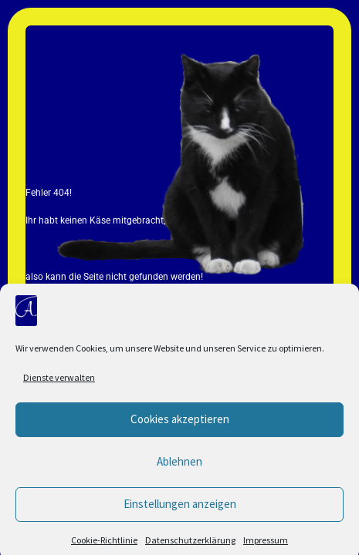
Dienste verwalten (59, 384)
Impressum (265, 547)
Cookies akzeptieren (179, 426)
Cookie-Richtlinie (104, 547)
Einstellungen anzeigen (180, 510)
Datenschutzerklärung (190, 547)
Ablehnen (179, 468)
